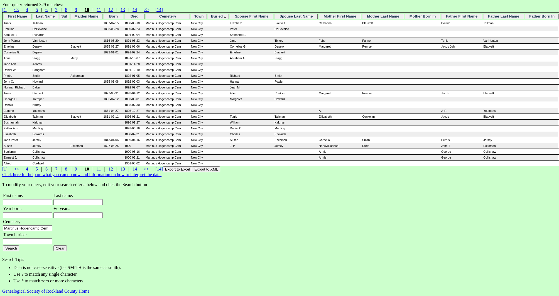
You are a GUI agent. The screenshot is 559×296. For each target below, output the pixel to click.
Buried (218, 16)
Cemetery (167, 16)
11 (99, 9)
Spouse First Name (252, 16)
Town (199, 16)
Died (135, 16)
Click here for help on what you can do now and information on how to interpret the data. (81, 174)
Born (113, 16)
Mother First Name (340, 16)
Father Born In (542, 16)
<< (16, 9)
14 (135, 9)
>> (146, 9)
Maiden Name (86, 16)
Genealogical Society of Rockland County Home (45, 291)
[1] (5, 9)
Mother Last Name (383, 16)
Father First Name (461, 16)
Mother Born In (423, 16)
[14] (159, 9)
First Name (17, 16)
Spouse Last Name (296, 16)
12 (111, 9)
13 (123, 9)
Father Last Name (503, 16)
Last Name (45, 16)
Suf (64, 16)
